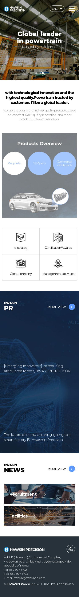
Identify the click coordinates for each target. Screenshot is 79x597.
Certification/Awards (58, 241)
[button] (36, 73)
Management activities (58, 267)
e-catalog (20, 241)
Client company (21, 267)
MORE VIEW (61, 307)
